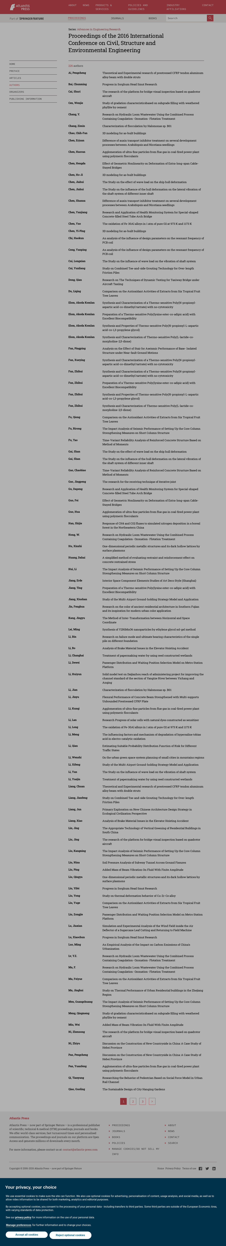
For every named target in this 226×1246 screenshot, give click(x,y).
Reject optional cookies (71, 1235)
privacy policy (23, 1218)
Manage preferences (18, 1226)
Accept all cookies (26, 1235)
